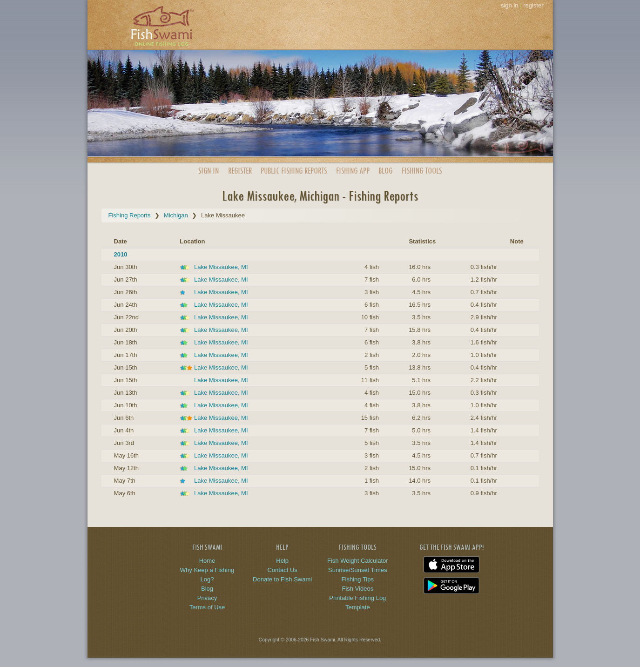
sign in (510, 5)
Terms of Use (207, 607)
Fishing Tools (422, 170)
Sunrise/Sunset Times (357, 569)
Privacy (207, 597)
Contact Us (282, 569)
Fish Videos (357, 588)
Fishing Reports (129, 215)
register (533, 5)
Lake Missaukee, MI (221, 266)
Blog (385, 170)
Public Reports (294, 170)
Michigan (176, 215)
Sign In (208, 170)
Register (240, 170)
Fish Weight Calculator (357, 560)
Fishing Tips (358, 579)
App (353, 170)
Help (282, 560)
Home (207, 560)
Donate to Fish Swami (282, 579)
